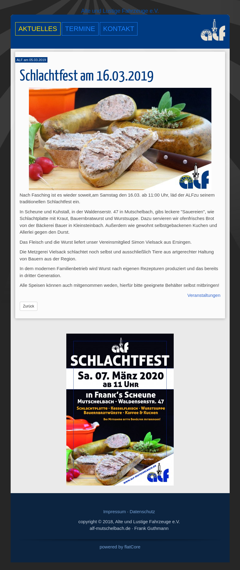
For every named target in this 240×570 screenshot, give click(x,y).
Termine (80, 29)
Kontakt (118, 29)
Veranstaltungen (203, 295)
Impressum (114, 511)
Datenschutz (142, 511)
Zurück (28, 306)
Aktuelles (38, 29)
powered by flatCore (119, 546)
